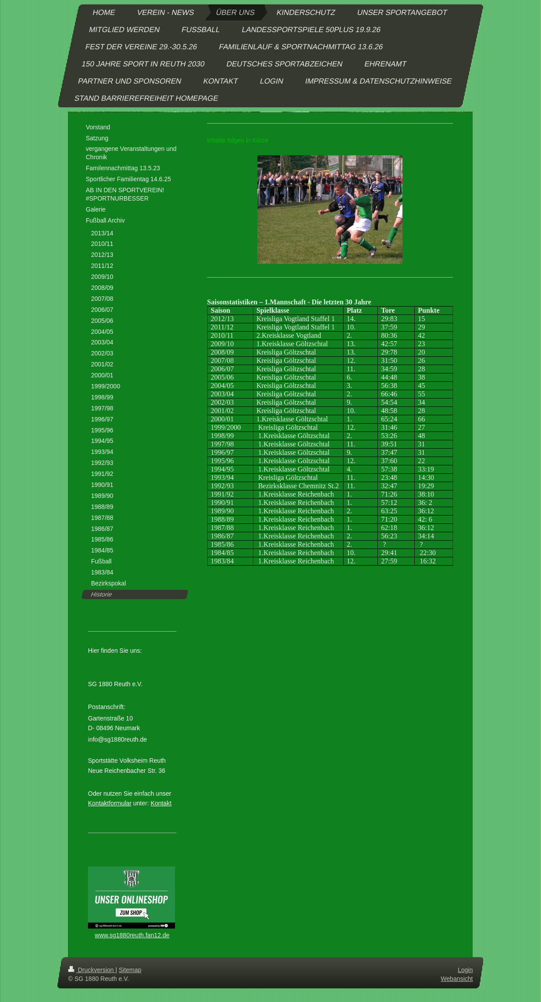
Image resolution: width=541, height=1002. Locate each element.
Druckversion (91, 969)
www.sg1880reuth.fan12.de (132, 935)
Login (465, 969)
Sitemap (130, 969)
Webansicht (457, 978)
